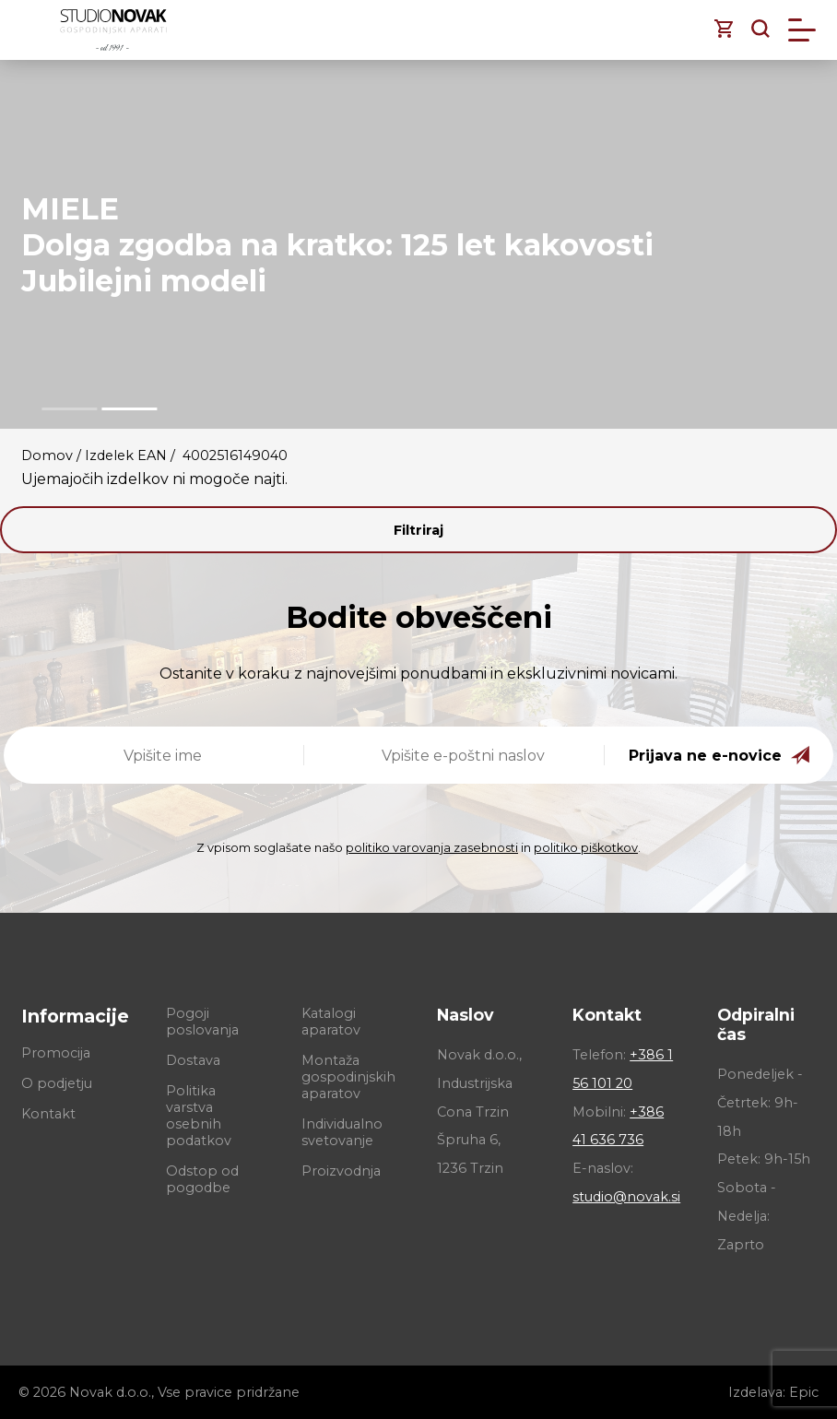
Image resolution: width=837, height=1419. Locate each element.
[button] (69, 409)
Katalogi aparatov (330, 1021)
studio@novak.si (626, 1196)
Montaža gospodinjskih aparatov (348, 1077)
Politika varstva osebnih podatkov (198, 1115)
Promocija (55, 1053)
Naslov (465, 1014)
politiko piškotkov (586, 848)
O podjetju (56, 1083)
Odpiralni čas (756, 1024)
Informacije (75, 1016)
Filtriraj (418, 530)
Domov (47, 455)
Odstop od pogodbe (202, 1179)
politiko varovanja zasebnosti (432, 848)
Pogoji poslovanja (202, 1021)
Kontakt (48, 1114)
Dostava (193, 1060)
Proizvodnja (341, 1171)
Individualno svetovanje (342, 1132)
